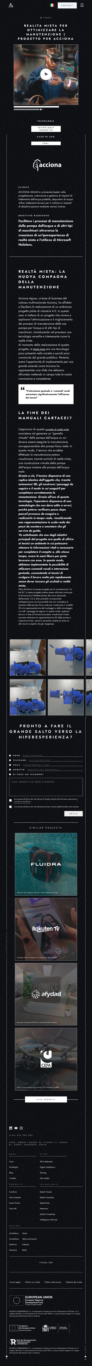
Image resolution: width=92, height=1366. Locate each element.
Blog (11, 1172)
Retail (24, 1250)
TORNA (46, 18)
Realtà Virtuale (46, 1192)
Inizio (11, 1161)
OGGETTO (19, 770)
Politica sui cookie (32, 1282)
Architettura (13, 1233)
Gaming (43, 1172)
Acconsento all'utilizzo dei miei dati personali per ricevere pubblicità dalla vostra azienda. (46, 806)
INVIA (73, 813)
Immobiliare (14, 1238)
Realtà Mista (39, 349)
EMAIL (17, 765)
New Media (44, 1178)
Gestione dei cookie (74, 1282)
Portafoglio (13, 1167)
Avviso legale (15, 1282)
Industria (25, 1244)
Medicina (13, 1244)
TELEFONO (19, 760)
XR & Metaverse (46, 1161)
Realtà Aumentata (47, 1197)
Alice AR (12, 1208)
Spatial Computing (47, 1214)
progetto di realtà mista (57, 429)
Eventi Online (14, 1203)
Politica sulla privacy (53, 1282)
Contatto (12, 1178)
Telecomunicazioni (29, 1238)
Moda (24, 1233)
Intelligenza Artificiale (48, 1219)
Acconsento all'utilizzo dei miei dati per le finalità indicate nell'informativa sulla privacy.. (46, 800)
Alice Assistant (15, 1197)
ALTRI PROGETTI (46, 1099)
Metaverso (44, 1208)
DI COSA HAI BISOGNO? (28, 774)
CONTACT (67, 5)
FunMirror (13, 1192)
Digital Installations (47, 1167)
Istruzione (13, 1250)
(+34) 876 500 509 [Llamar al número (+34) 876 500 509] (21, 1135)
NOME (16, 755)
